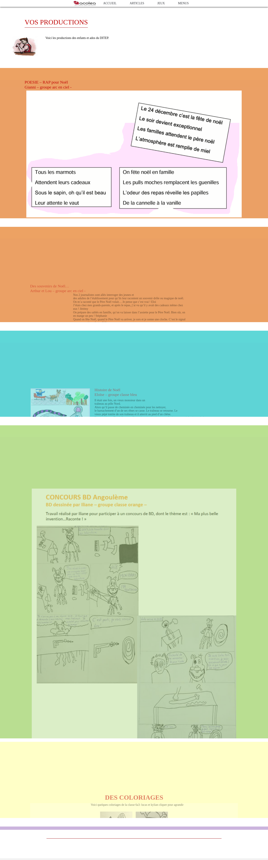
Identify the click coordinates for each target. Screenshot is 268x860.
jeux (161, 3)
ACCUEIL (110, 3)
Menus (183, 3)
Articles (137, 3)
